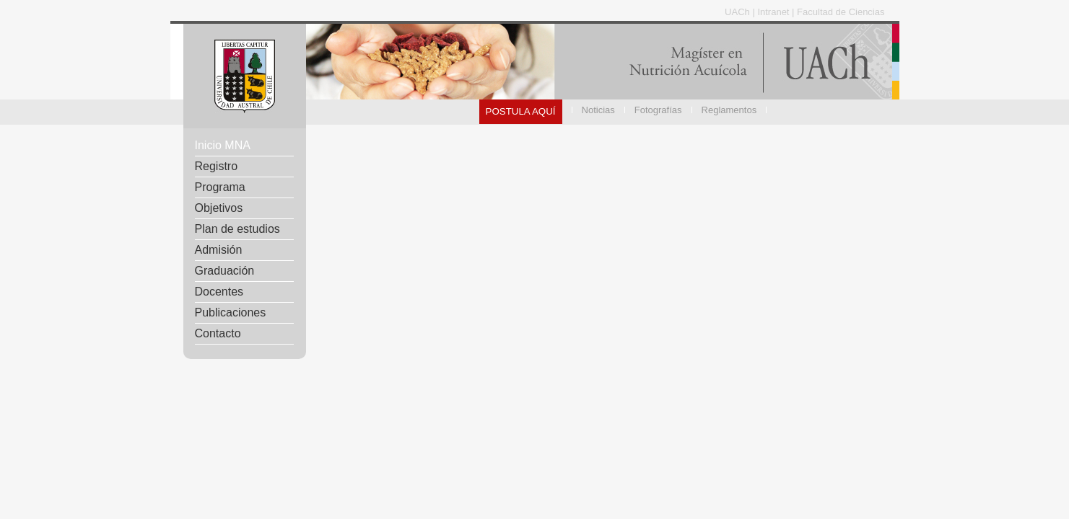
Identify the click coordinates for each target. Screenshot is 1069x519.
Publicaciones (230, 312)
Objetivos (219, 208)
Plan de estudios (237, 229)
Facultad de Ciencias (840, 11)
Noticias (598, 110)
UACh (738, 11)
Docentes (219, 291)
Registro (216, 166)
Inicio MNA (222, 145)
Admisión (219, 250)
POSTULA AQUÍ (521, 111)
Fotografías (658, 110)
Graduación (225, 271)
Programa (220, 187)
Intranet (774, 11)
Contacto (218, 333)
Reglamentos (729, 110)
